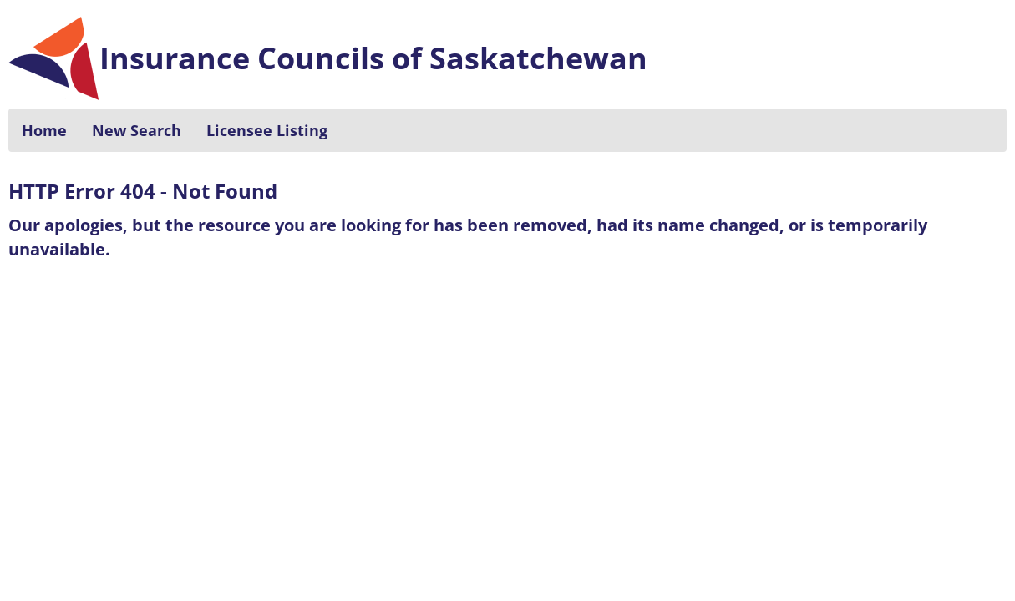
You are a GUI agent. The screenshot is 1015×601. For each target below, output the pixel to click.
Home (44, 130)
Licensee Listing (266, 130)
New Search (136, 130)
